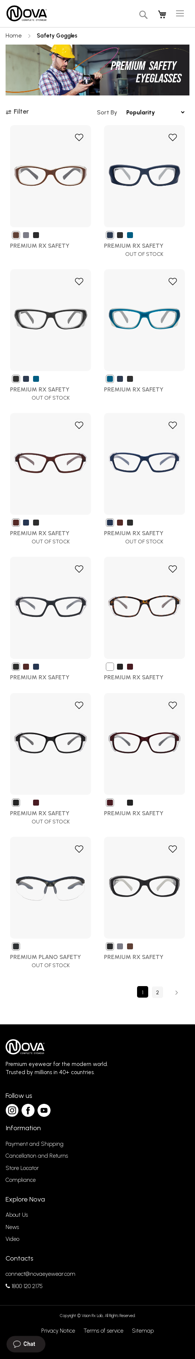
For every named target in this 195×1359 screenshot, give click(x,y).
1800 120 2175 (24, 1286)
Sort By (107, 112)
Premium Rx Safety (39, 245)
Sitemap (143, 1330)
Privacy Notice (58, 1330)
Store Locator (22, 1168)
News (12, 1227)
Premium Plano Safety (45, 956)
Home (14, 35)
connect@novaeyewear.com (40, 1274)
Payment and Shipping (35, 1144)
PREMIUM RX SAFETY (133, 956)
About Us (17, 1215)
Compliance (21, 1180)
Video (12, 1239)
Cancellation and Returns (37, 1155)
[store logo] (26, 13)
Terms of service (103, 1330)
